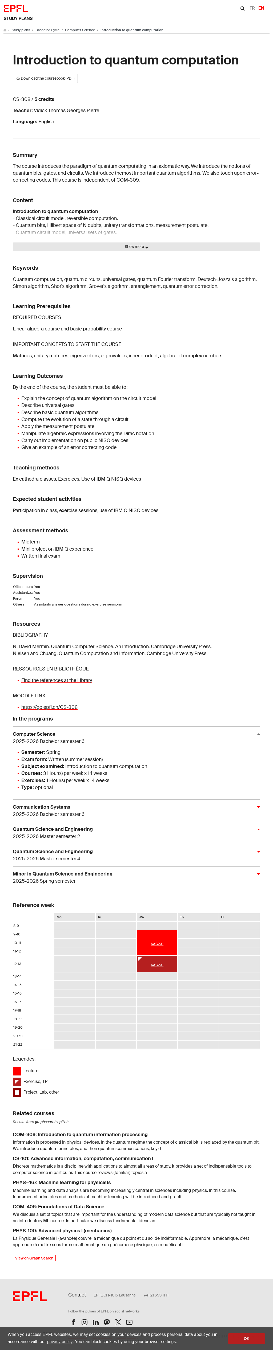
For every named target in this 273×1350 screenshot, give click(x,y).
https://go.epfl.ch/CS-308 (49, 707)
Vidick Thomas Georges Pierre (66, 110)
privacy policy (60, 1341)
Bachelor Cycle (48, 30)
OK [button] (247, 1338)
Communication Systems (134, 811)
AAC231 (157, 944)
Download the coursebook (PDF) (45, 78)
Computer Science (80, 30)
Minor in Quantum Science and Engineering (134, 878)
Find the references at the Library (56, 680)
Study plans (18, 18)
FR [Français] (252, 8)
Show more (136, 246)
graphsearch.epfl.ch (52, 1121)
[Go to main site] (5, 30)
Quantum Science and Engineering (134, 833)
